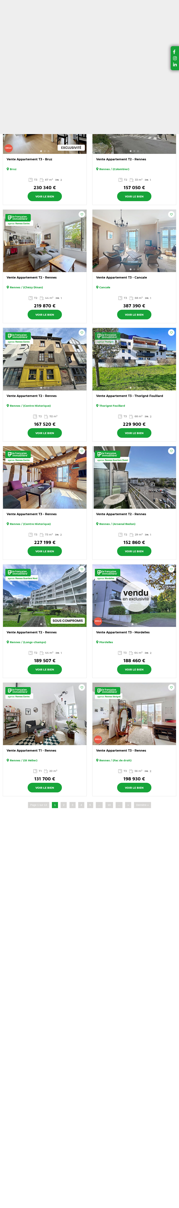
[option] (45, 122)
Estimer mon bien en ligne (88, 17)
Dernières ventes (85, 30)
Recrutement (145, 3)
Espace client (102, 11)
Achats (41, 46)
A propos (98, 3)
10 (109, 804)
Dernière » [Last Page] (142, 804)
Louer (60, 30)
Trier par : (157, 80)
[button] (175, 52)
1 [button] (41, 151)
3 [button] (48, 151)
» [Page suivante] (128, 804)
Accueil (30, 46)
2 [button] (45, 151)
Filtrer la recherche (44, 70)
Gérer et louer (137, 30)
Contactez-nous (121, 3)
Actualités (80, 3)
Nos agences (37, 37)
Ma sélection (76, 11)
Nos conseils (58, 3)
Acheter (43, 30)
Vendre (113, 30)
